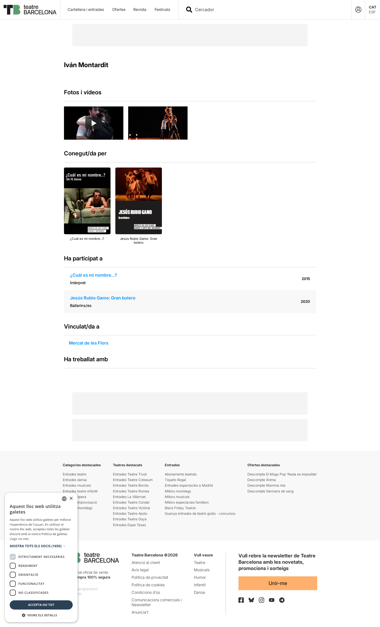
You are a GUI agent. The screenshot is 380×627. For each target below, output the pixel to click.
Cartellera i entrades (86, 9)
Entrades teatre (74, 474)
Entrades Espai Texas (129, 525)
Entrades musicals (77, 485)
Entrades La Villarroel (129, 497)
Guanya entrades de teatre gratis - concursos (200, 513)
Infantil (200, 584)
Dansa (199, 592)
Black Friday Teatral (180, 508)
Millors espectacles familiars (187, 502)
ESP (372, 12)
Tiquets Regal (175, 480)
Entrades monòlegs (77, 508)
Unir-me (278, 583)
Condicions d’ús (146, 592)
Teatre (199, 562)
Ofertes (119, 9)
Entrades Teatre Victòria (131, 508)
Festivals (162, 9)
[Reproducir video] (93, 123)
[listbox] (64, 498)
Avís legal (140, 569)
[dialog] (41, 557)
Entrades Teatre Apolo (130, 513)
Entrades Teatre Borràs (131, 485)
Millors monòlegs (178, 491)
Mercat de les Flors (89, 343)
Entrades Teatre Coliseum (133, 480)
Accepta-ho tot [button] (41, 605)
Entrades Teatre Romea (131, 491)
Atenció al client (146, 562)
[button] (41, 546)
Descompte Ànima (261, 480)
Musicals (202, 569)
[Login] (358, 10)
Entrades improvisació (80, 502)
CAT (372, 7)
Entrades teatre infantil (80, 491)
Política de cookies (148, 584)
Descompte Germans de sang (270, 491)
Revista (139, 9)
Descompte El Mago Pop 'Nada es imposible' (282, 474)
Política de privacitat (150, 577)
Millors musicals (177, 497)
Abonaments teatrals (181, 474)
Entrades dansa (75, 480)
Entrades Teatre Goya (130, 519)
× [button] (71, 498)
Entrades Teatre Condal (131, 502)
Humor (200, 577)
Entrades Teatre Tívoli (130, 474)
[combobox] (269, 10)
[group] (93, 123)
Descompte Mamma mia (266, 485)
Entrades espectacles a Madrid (189, 485)
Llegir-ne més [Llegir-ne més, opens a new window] (19, 539)
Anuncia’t (140, 612)
